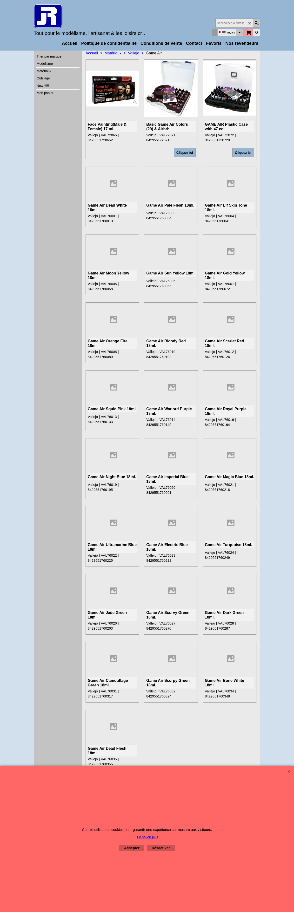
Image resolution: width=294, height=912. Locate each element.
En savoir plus (147, 837)
